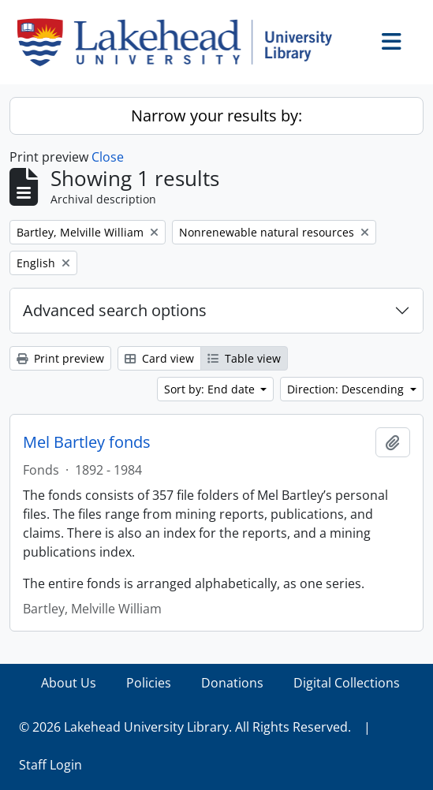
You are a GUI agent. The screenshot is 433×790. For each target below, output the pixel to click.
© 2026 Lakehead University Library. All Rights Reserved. (185, 727)
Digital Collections (346, 682)
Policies (148, 682)
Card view (159, 358)
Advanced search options (115, 310)
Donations (232, 682)
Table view (244, 358)
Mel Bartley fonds (87, 442)
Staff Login (50, 764)
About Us (68, 682)
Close (107, 157)
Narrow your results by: (216, 115)
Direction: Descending (347, 389)
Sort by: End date (211, 389)
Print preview (60, 358)
